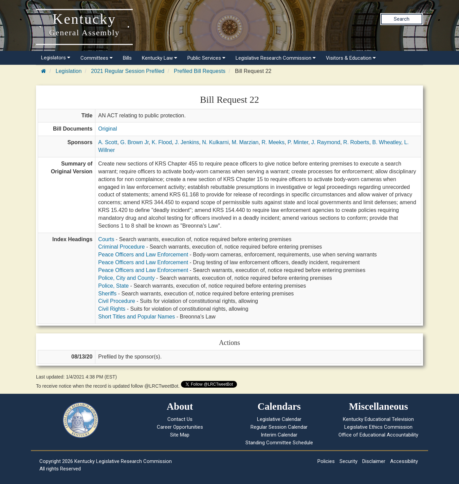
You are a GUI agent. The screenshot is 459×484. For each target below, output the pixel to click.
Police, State (113, 286)
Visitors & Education (351, 58)
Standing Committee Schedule (279, 443)
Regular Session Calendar (279, 427)
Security (348, 461)
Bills (127, 58)
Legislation (69, 71)
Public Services (206, 58)
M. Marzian (245, 142)
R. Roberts (356, 142)
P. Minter (298, 142)
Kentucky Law (159, 58)
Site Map (179, 435)
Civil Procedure (116, 301)
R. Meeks (272, 142)
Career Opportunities (180, 427)
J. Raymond (325, 142)
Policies (326, 461)
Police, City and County (126, 278)
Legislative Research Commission (276, 58)
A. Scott (107, 142)
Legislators (55, 58)
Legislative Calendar (279, 419)
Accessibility (404, 461)
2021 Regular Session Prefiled (127, 71)
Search (401, 19)
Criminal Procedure (121, 247)
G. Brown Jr (134, 142)
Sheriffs (107, 293)
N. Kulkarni (215, 142)
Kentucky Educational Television (378, 419)
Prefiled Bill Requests (199, 71)
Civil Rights (111, 309)
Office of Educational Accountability (378, 435)
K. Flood (162, 142)
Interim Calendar (279, 435)
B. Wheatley (386, 142)
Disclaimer (373, 461)
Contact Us (179, 419)
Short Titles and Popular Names (136, 317)
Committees (96, 58)
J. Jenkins (187, 142)
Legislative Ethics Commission (378, 427)
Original (107, 129)
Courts (106, 239)
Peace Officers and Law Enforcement (143, 254)
